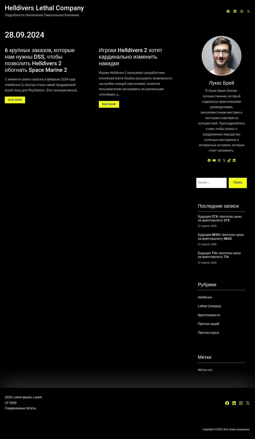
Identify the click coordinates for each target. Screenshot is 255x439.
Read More (16, 101)
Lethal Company (209, 306)
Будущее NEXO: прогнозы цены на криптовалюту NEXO (221, 237)
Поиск (237, 182)
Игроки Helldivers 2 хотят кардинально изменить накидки (130, 57)
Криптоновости (209, 315)
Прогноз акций (208, 324)
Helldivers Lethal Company (44, 8)
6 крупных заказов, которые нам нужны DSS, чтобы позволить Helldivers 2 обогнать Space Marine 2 (40, 60)
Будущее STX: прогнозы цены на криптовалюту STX (220, 219)
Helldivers (205, 297)
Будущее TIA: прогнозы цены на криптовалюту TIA (219, 255)
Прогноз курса (208, 332)
